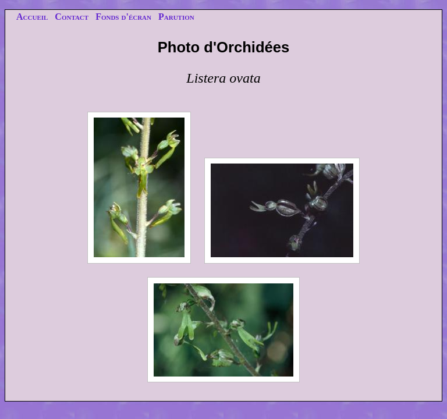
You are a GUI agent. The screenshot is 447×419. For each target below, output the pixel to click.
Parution (176, 17)
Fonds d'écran (123, 17)
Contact (71, 17)
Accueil (32, 17)
